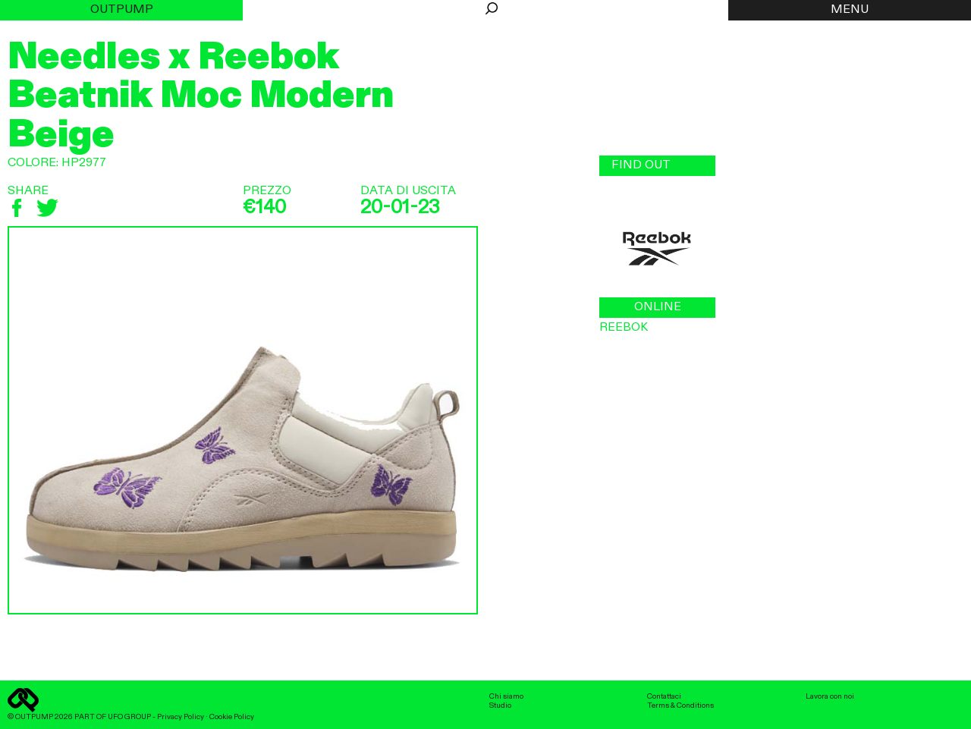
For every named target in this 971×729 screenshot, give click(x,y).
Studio (500, 705)
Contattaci (664, 696)
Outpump (121, 10)
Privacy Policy (180, 717)
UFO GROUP (129, 717)
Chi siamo (506, 696)
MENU (850, 10)
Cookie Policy (231, 717)
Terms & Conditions (680, 705)
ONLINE (657, 307)
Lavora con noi (830, 696)
